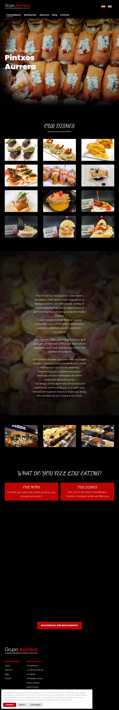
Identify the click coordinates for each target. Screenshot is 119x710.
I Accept (9, 705)
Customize (35, 705)
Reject (22, 705)
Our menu (31, 487)
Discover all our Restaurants (59, 625)
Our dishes (87, 487)
